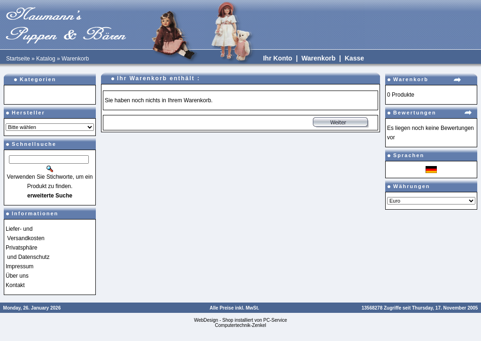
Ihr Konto (277, 58)
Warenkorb (75, 58)
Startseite (18, 58)
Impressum (19, 266)
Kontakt (15, 285)
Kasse (354, 58)
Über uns (17, 276)
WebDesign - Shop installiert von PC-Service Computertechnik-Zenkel (240, 323)
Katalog (45, 58)
